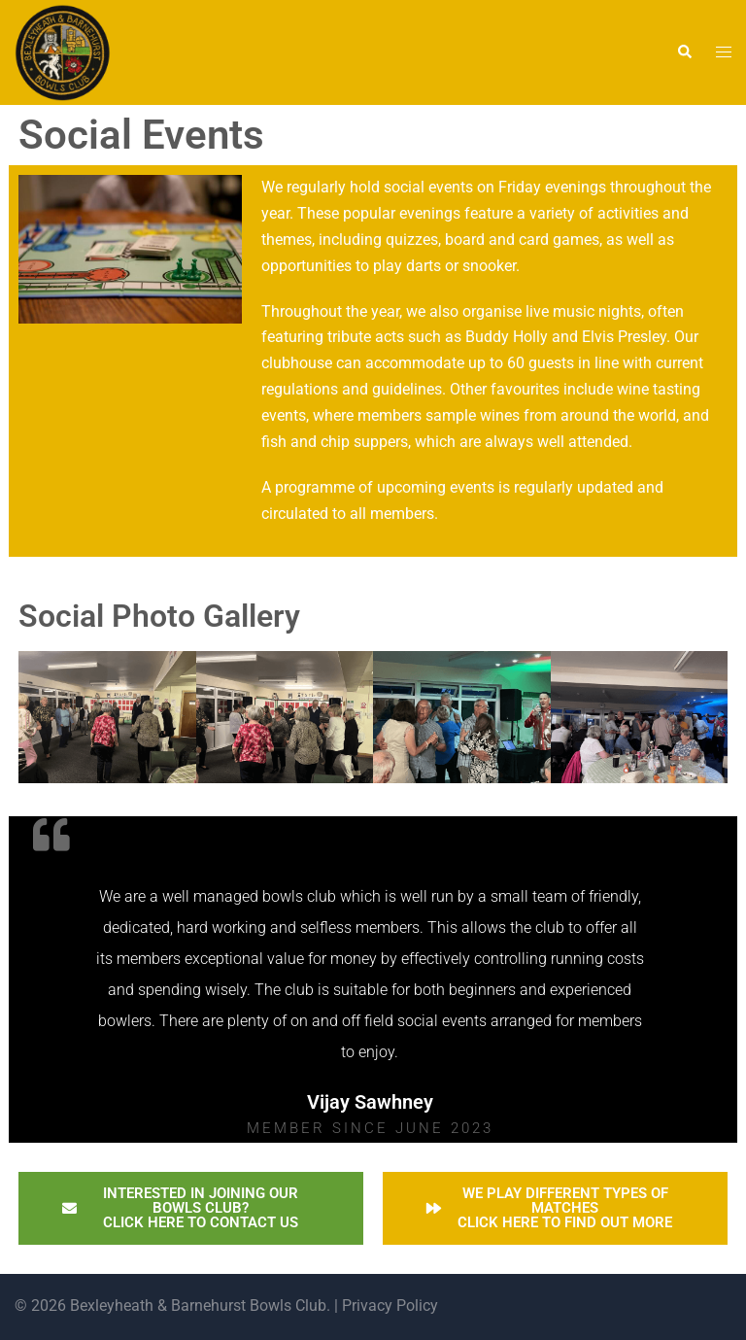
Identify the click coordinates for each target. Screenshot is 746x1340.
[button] (684, 52)
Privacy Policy (388, 1305)
